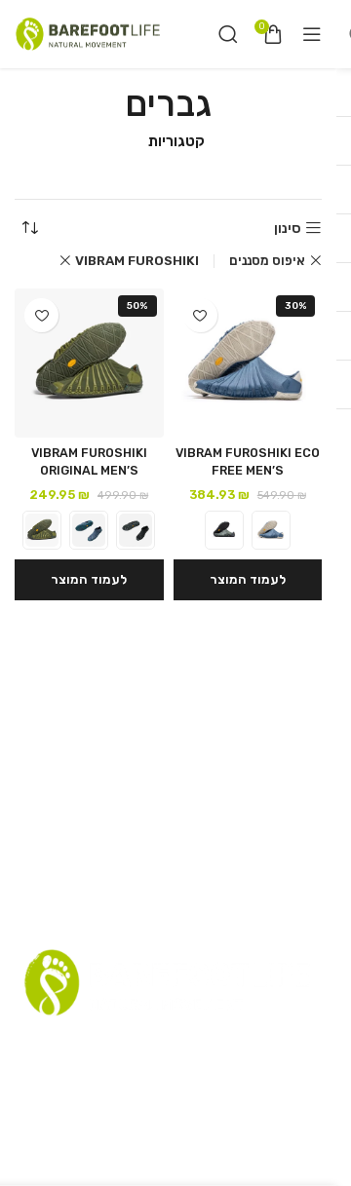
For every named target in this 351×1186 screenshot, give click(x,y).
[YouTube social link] (143, 1116)
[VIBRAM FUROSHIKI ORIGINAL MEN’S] (89, 363)
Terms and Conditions (120, 1078)
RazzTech (150, 1167)
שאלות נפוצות (67, 1043)
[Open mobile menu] (312, 34)
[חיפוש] (228, 34)
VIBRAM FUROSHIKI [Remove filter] (137, 260)
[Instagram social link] (172, 1116)
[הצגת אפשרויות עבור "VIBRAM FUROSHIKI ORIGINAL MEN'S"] (89, 579)
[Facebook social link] (197, 1116)
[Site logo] (88, 33)
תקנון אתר (232, 1043)
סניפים (292, 1043)
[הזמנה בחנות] (29, 229)
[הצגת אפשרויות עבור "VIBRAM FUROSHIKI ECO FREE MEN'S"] (248, 579)
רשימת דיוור (156, 1043)
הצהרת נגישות (250, 1078)
